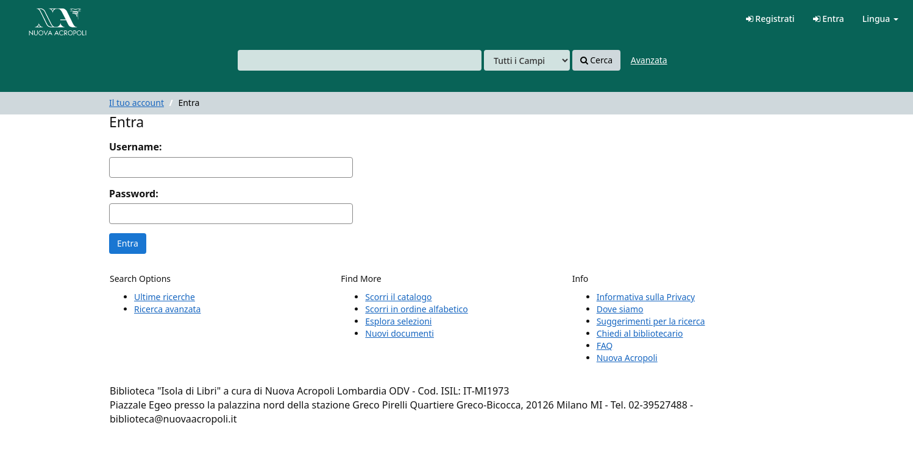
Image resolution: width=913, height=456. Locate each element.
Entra (828, 18)
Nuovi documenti (399, 333)
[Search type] (527, 60)
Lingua (880, 18)
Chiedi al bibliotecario (640, 333)
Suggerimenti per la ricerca (651, 321)
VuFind (39, 18)
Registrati (770, 18)
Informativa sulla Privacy (646, 297)
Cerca (596, 60)
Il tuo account (136, 102)
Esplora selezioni (398, 321)
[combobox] (359, 60)
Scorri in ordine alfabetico (416, 309)
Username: (135, 146)
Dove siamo (620, 309)
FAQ (605, 345)
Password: (133, 193)
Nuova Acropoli (627, 357)
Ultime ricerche (164, 297)
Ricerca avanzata (167, 309)
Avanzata (649, 60)
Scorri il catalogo (398, 297)
